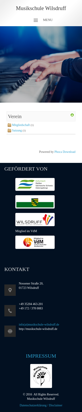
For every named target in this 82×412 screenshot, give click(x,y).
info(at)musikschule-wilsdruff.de (39, 324)
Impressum (41, 356)
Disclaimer (55, 405)
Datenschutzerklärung (33, 405)
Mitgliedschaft (21, 125)
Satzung (17, 130)
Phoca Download (64, 151)
